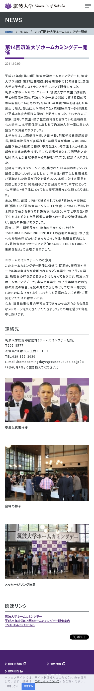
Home (9, 31)
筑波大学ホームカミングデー (23, 616)
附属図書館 (15, 664)
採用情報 (55, 664)
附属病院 (13, 671)
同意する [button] (28, 686)
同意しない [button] (12, 686)
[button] (87, 681)
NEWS (24, 31)
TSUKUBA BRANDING (20, 625)
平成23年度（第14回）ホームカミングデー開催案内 (37, 620)
